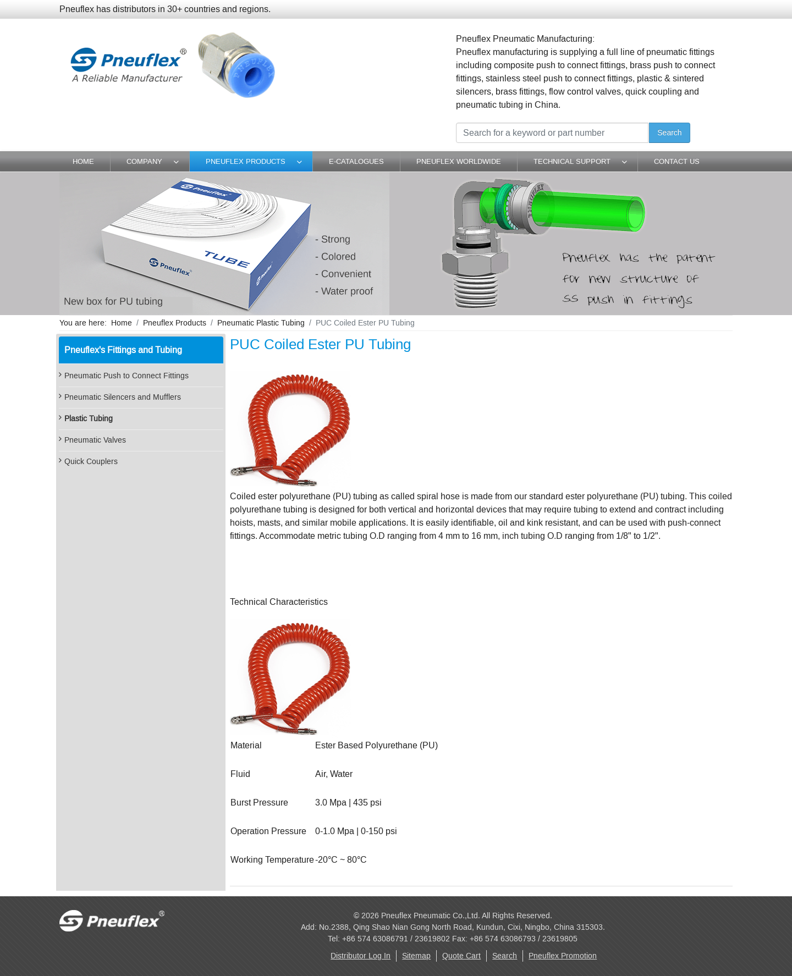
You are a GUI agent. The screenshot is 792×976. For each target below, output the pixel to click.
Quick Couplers (91, 461)
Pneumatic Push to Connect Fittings (126, 376)
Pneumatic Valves (95, 440)
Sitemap (416, 956)
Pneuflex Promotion (563, 956)
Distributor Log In (361, 956)
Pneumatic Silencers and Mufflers (122, 397)
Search (669, 132)
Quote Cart (461, 956)
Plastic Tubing (88, 418)
